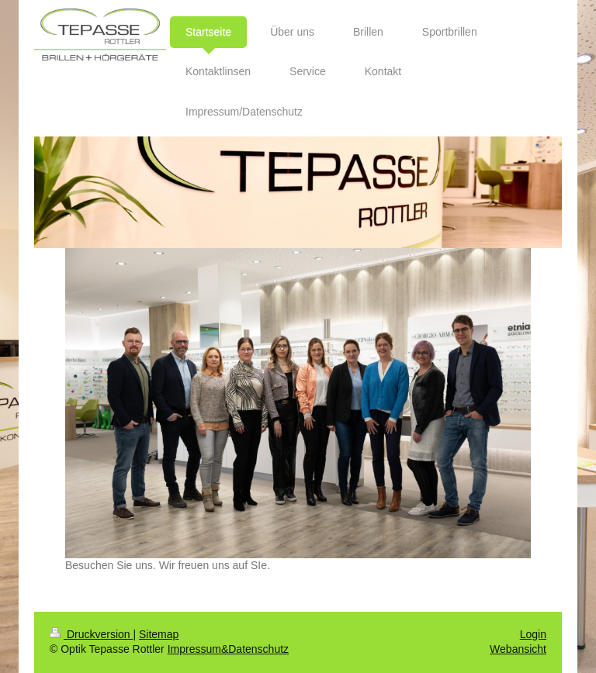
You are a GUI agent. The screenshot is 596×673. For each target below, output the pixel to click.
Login (533, 634)
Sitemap (158, 634)
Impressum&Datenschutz (228, 649)
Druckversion (91, 634)
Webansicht (518, 649)
